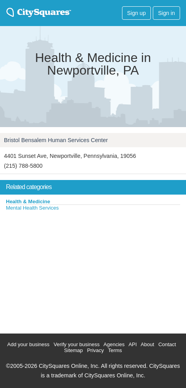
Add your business (28, 344)
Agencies (113, 344)
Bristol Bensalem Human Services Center (56, 140)
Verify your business (77, 344)
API (132, 344)
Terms (115, 350)
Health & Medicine (28, 201)
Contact (167, 344)
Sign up (136, 13)
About (147, 344)
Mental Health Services (32, 208)
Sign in (166, 13)
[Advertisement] (59, 270)
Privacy (95, 350)
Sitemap (73, 350)
